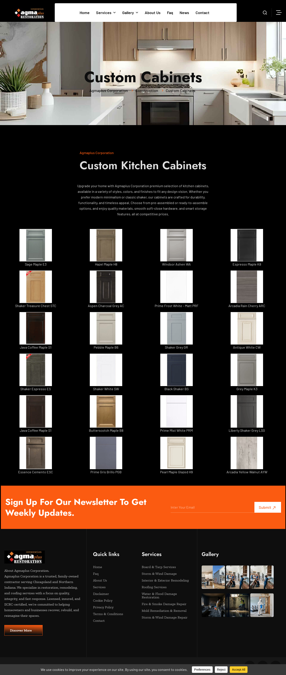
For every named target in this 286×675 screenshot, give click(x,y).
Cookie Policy (115, 600)
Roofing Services (164, 587)
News (184, 12)
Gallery (130, 12)
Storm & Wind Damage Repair (165, 617)
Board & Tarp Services (164, 567)
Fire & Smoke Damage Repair (164, 604)
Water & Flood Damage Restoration (164, 595)
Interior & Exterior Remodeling (165, 580)
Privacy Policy (115, 607)
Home (85, 12)
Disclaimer (115, 594)
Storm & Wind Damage (164, 573)
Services (106, 12)
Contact (202, 12)
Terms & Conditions (115, 614)
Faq (170, 12)
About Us (153, 12)
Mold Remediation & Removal (164, 610)
